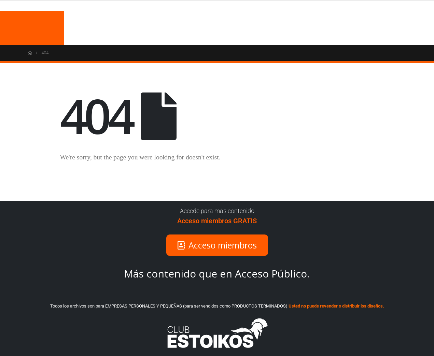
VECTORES (405, 28)
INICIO (310, 28)
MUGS (338, 28)
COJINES (369, 28)
